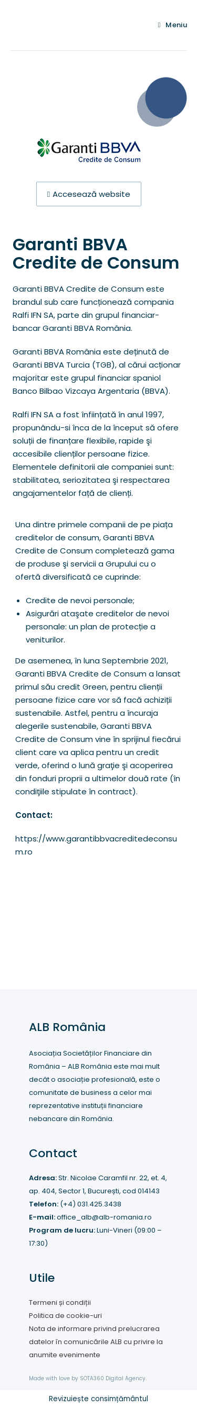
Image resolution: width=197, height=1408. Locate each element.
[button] (88, 194)
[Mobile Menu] (173, 25)
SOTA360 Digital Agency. (113, 1378)
